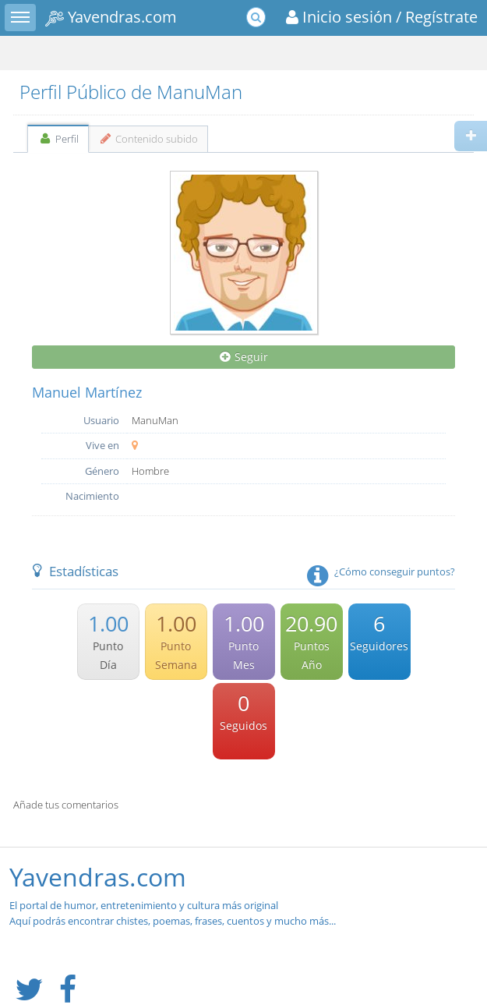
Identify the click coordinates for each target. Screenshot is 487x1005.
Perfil (58, 139)
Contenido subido (148, 139)
